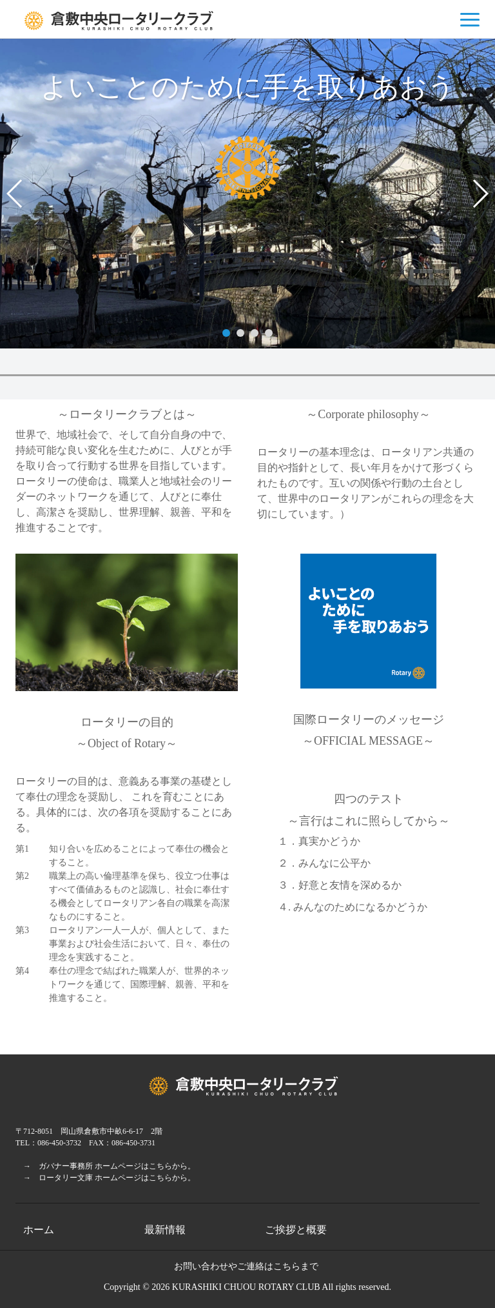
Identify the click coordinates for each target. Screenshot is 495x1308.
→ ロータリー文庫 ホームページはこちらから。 (105, 1177)
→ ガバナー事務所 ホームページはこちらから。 (105, 1166)
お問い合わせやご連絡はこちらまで (246, 1266)
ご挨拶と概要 (296, 1229)
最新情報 (165, 1229)
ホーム (38, 1229)
